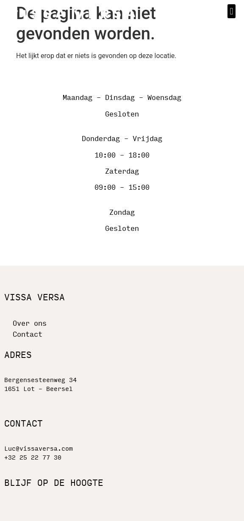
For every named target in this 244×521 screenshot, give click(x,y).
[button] (231, 11)
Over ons (30, 323)
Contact (27, 334)
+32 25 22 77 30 (32, 457)
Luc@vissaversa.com (38, 448)
